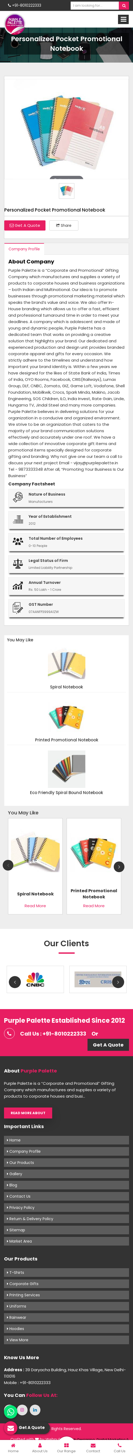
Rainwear (16, 1317)
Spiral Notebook (66, 687)
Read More (35, 906)
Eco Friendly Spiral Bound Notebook (66, 793)
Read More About (28, 1113)
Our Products (20, 1162)
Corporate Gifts (23, 1283)
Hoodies (15, 1328)
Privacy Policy (21, 1207)
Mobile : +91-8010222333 (27, 1382)
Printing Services (23, 1295)
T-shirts (15, 1272)
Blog (12, 1185)
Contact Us (19, 1196)
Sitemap (16, 1230)
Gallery (14, 1174)
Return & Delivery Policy (30, 1218)
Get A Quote (25, 225)
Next (119, 866)
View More (17, 1340)
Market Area (19, 1241)
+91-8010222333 (24, 5)
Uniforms (16, 1306)
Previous (8, 865)
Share (63, 225)
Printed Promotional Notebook (66, 740)
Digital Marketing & (113, 1439)
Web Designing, (82, 1439)
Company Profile (24, 249)
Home (14, 1140)
